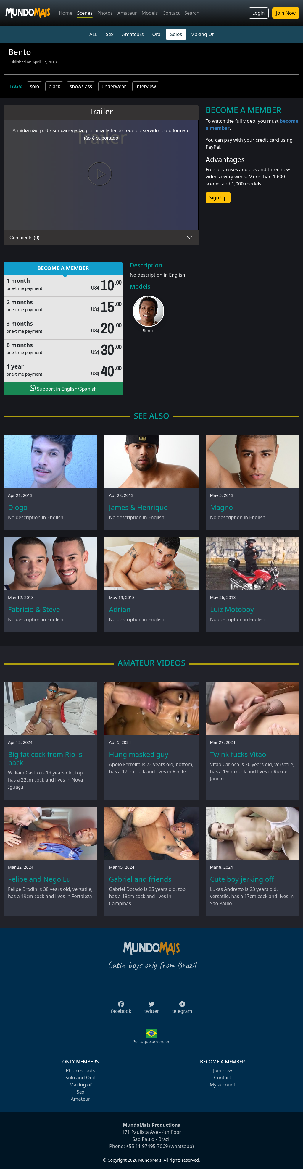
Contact (171, 13)
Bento (148, 330)
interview (146, 86)
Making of (80, 1084)
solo (34, 86)
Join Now (286, 13)
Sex (110, 34)
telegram (182, 1009)
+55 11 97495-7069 (147, 1146)
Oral (157, 34)
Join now (222, 1070)
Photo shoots (80, 1070)
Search (191, 13)
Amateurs (133, 34)
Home (65, 13)
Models (149, 13)
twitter (151, 1009)
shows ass (81, 86)
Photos (105, 13)
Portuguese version (151, 1041)
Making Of (202, 34)
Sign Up (218, 197)
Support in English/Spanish (63, 388)
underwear (113, 86)
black (54, 86)
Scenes (85, 13)
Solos (176, 34)
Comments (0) (24, 237)
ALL (93, 34)
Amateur (127, 13)
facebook (121, 1009)
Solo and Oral (80, 1077)
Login (258, 13)
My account (222, 1084)
